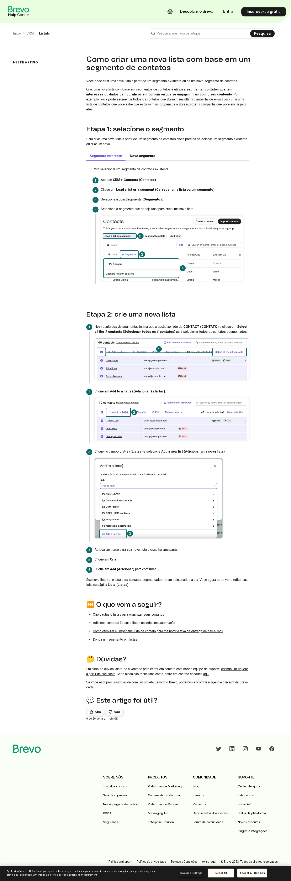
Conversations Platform (164, 795)
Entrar (229, 12)
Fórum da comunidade (208, 822)
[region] (145, 873)
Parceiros (199, 804)
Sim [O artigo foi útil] (98, 712)
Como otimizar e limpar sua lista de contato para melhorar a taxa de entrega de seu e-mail (158, 631)
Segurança (110, 822)
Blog (196, 786)
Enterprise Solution (161, 822)
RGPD (107, 813)
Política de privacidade (151, 861)
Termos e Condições (184, 861)
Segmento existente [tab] (106, 156)
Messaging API (158, 813)
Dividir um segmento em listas (115, 639)
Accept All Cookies (252, 873)
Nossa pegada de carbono (121, 804)
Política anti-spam (120, 861)
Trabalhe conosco (115, 786)
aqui (206, 674)
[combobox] (213, 33)
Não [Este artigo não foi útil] (117, 712)
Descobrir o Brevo (196, 12)
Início (17, 33)
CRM (30, 33)
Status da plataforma (252, 813)
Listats (44, 33)
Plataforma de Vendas (163, 804)
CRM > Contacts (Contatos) (134, 180)
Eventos (198, 795)
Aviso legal (209, 861)
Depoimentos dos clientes (211, 813)
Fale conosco (247, 795)
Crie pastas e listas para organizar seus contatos (128, 614)
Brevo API (244, 804)
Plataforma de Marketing (165, 786)
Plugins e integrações (253, 831)
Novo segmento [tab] (142, 156)
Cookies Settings (191, 873)
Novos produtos (249, 822)
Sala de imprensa (115, 795)
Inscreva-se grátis (264, 11)
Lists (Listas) (118, 585)
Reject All (221, 873)
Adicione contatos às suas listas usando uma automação (134, 623)
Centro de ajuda (249, 786)
